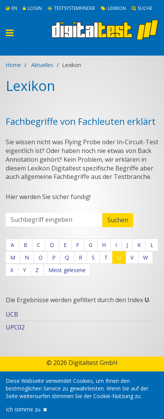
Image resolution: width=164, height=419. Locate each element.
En (11, 8)
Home (13, 65)
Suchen (117, 220)
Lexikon (113, 8)
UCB (12, 314)
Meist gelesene (67, 270)
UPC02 (15, 327)
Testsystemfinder (71, 8)
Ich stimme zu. (26, 409)
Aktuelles (42, 65)
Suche (142, 8)
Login (32, 8)
